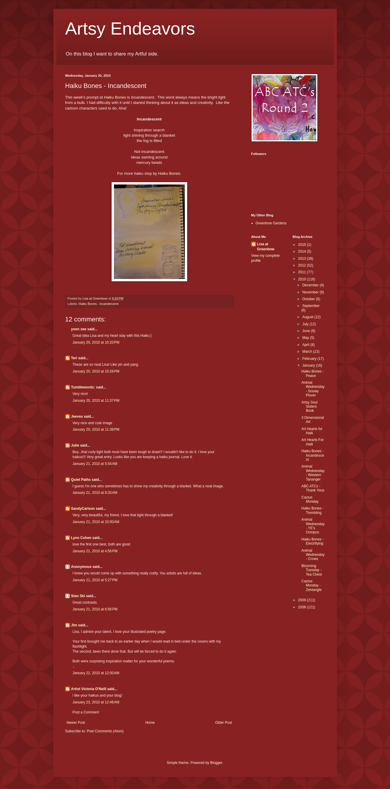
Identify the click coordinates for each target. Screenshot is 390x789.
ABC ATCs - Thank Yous (312, 488)
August (308, 317)
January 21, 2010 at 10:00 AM (96, 522)
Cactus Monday (310, 499)
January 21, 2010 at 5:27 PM (95, 580)
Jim (74, 625)
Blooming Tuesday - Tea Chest (311, 570)
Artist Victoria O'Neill (88, 689)
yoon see (79, 329)
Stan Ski (78, 596)
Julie (75, 445)
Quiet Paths (81, 480)
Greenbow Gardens (271, 223)
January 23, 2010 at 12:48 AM (96, 702)
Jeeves (77, 416)
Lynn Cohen (81, 538)
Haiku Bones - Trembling (312, 510)
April (306, 345)
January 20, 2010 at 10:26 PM (96, 371)
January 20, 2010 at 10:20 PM (96, 342)
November (311, 292)
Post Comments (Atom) (105, 731)
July (306, 324)
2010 (302, 279)
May (306, 338)
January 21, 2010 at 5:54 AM (95, 464)
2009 (302, 600)
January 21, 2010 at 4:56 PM (95, 551)
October (309, 299)
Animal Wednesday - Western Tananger (312, 472)
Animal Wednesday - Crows (312, 554)
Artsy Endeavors (130, 28)
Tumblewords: (83, 387)
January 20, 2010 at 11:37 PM (96, 400)
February (309, 359)
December (311, 285)
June (306, 331)
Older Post (223, 723)
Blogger (216, 763)
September (311, 306)
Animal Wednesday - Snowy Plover (312, 388)
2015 (302, 245)
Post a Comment (86, 712)
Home (150, 723)
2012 (302, 265)
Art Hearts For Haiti (312, 442)
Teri (74, 358)
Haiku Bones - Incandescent (98, 304)
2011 (302, 272)
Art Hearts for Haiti (311, 431)
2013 (302, 259)
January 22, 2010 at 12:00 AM (96, 673)
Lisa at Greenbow (266, 246)
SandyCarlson (83, 509)
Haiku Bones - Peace (312, 373)
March (307, 351)
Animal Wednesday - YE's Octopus (312, 525)
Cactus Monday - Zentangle (311, 585)
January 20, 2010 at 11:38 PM (96, 429)
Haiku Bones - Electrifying (312, 541)
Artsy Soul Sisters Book (309, 406)
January (309, 365)
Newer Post (76, 723)
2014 (302, 251)
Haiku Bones (115, 97)
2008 (302, 607)
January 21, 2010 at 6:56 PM (95, 609)
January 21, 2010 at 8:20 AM (95, 493)
